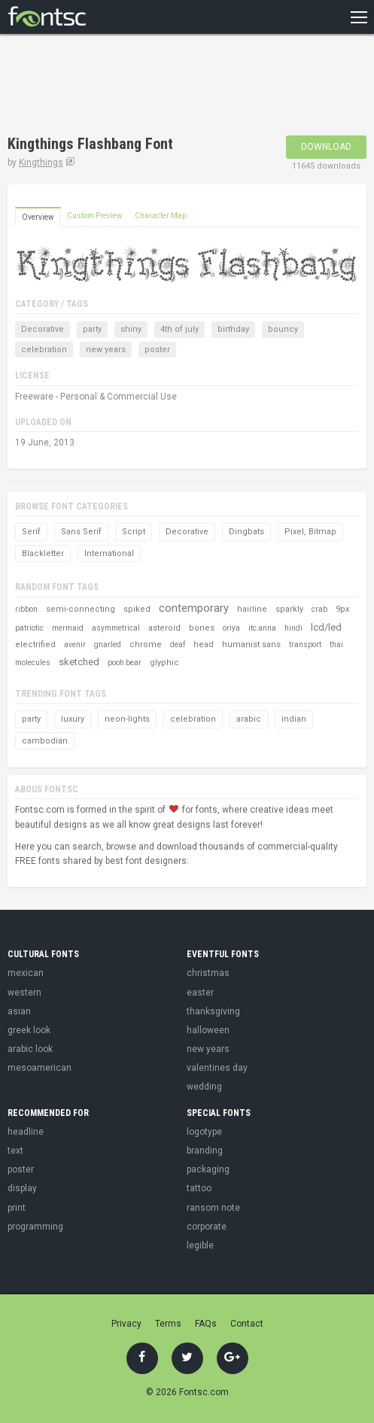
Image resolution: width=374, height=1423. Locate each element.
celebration (44, 349)
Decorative (42, 329)
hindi (293, 628)
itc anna (262, 628)
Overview (38, 217)
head (203, 644)
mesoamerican (39, 1068)
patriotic (29, 628)
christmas (208, 973)
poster (157, 349)
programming (35, 1226)
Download (326, 146)
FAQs (206, 1323)
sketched (79, 661)
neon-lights (127, 719)
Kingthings (41, 162)
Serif (31, 532)
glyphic (164, 662)
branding (205, 1150)
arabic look (30, 1049)
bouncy (283, 329)
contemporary (194, 608)
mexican (26, 973)
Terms (168, 1323)
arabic (248, 719)
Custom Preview (95, 215)
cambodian (45, 741)
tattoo (199, 1188)
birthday (233, 329)
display (22, 1188)
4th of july (179, 329)
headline (26, 1132)
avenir (75, 644)
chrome (145, 644)
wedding (204, 1086)
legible (200, 1245)
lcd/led (326, 627)
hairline (252, 609)
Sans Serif (81, 532)
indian (293, 719)
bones (201, 628)
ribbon (26, 609)
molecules (32, 662)
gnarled (107, 644)
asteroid (164, 628)
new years (106, 349)
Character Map (161, 215)
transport (305, 644)
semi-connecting (80, 609)
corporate (207, 1226)
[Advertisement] (128, 86)
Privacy (126, 1323)
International (109, 553)
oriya (231, 628)
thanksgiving (213, 1011)
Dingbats (246, 532)
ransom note (213, 1208)
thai (336, 644)
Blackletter (43, 553)
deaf (177, 644)
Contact (246, 1323)
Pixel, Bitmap (310, 532)
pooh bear (124, 662)
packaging (208, 1169)
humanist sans (251, 644)
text (15, 1150)
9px (342, 609)
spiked (137, 609)
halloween (208, 1030)
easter (200, 992)
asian (19, 1011)
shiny (130, 329)
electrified (35, 644)
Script (133, 532)
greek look (29, 1030)
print (17, 1208)
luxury (72, 719)
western (24, 992)
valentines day (217, 1068)
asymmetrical (116, 628)
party (92, 329)
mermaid (68, 628)
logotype (204, 1132)
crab (319, 609)
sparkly (289, 609)
